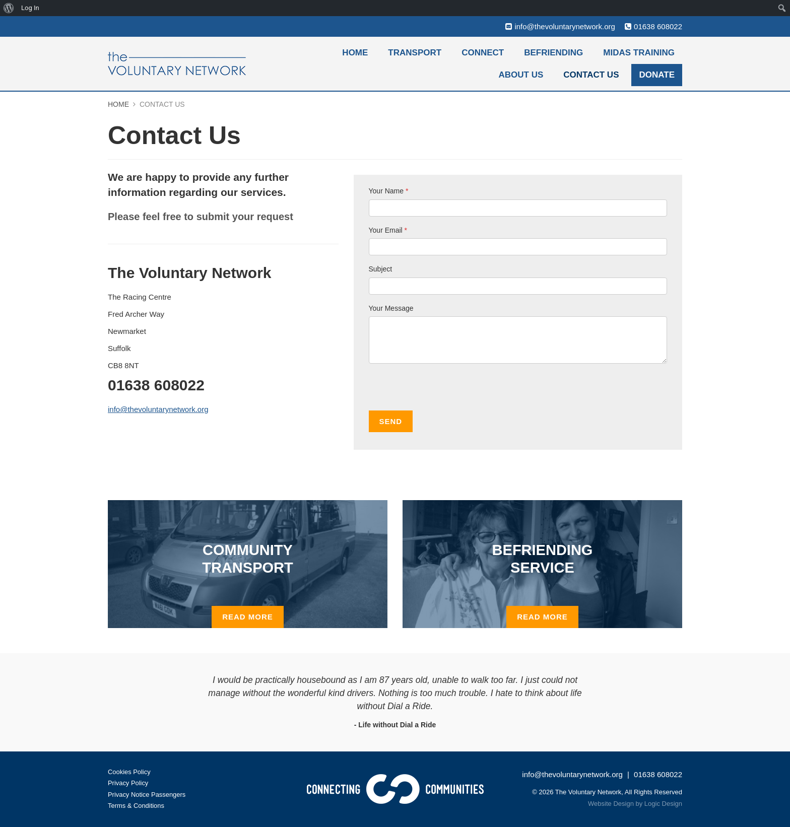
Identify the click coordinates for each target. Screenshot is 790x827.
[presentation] (445, 390)
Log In (30, 8)
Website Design (611, 803)
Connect (483, 52)
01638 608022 (658, 26)
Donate (657, 75)
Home (355, 52)
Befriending (553, 52)
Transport (414, 52)
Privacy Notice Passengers (147, 794)
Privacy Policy (128, 783)
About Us (521, 75)
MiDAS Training (639, 52)
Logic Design (663, 803)
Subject (380, 269)
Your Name (389, 191)
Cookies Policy (129, 772)
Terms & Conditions (136, 805)
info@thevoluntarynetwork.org (564, 26)
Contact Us (591, 75)
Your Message (391, 308)
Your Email (388, 230)
